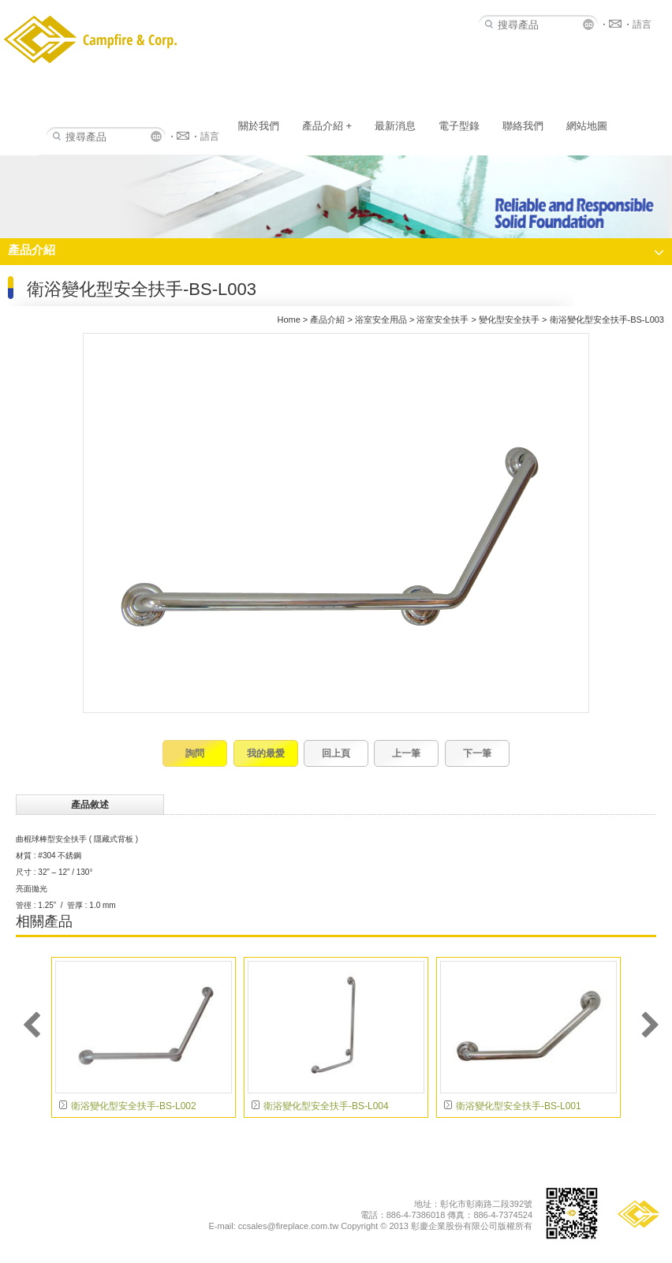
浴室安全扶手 (442, 319)
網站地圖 (586, 126)
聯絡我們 (522, 126)
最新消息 (395, 126)
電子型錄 (459, 126)
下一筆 (477, 753)
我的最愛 (266, 753)
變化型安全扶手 (509, 319)
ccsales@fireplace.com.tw (288, 1226)
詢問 (194, 753)
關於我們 (258, 126)
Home (288, 319)
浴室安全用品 (381, 319)
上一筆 (406, 753)
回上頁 (336, 753)
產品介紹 (327, 126)
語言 (209, 136)
